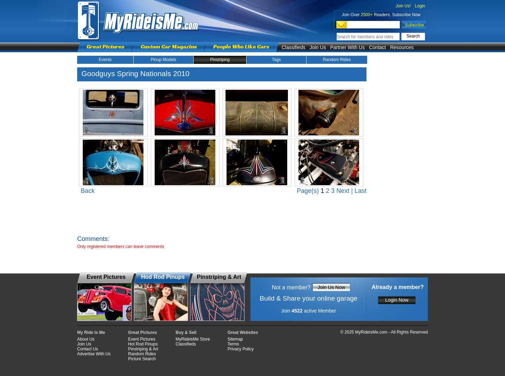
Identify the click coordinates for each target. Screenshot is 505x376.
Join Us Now (331, 287)
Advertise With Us (93, 353)
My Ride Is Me (91, 332)
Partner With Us (347, 47)
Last (360, 190)
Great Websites (243, 332)
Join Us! (403, 6)
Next (342, 190)
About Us (85, 339)
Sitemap (235, 339)
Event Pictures (141, 339)
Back (88, 190)
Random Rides (337, 59)
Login (420, 6)
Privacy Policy (241, 349)
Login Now (396, 300)
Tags (276, 59)
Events (105, 59)
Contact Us (87, 349)
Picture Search (142, 358)
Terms (233, 344)
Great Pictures (105, 46)
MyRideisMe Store (193, 339)
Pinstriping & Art (143, 349)
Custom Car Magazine (169, 46)
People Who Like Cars (241, 46)
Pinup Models (163, 59)
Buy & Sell (186, 332)
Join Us (318, 47)
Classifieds (293, 47)
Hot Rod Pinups (142, 344)
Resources (401, 47)
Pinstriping (220, 59)
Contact (377, 47)
